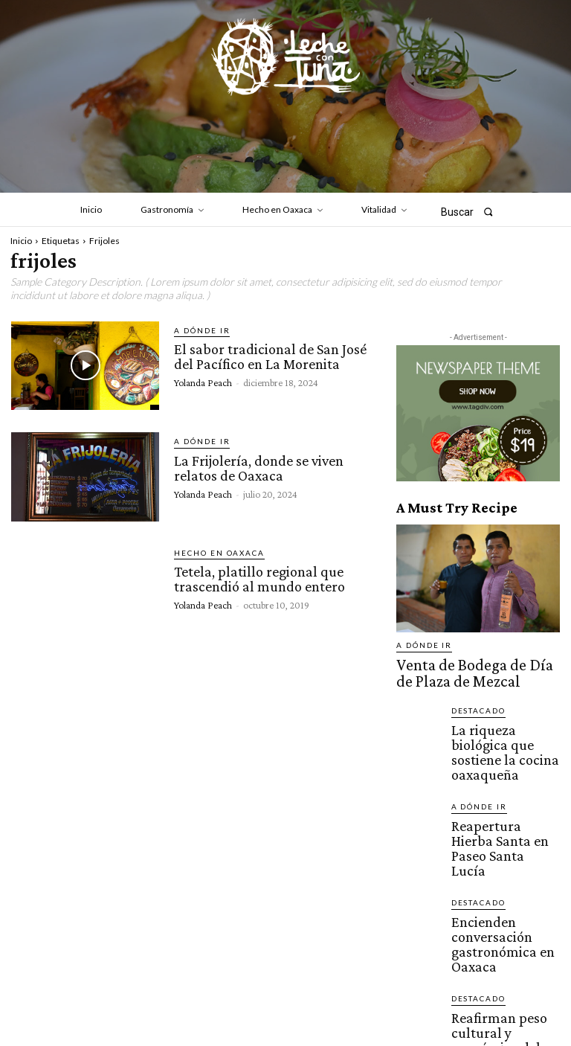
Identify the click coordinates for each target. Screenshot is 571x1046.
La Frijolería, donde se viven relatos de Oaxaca (257, 466)
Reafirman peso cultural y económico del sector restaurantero (504, 912)
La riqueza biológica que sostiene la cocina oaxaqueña (502, 724)
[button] (472, 211)
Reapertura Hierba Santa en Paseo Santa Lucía (503, 786)
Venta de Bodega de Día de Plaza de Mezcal (471, 666)
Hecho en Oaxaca (212, 553)
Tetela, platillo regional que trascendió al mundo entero (257, 577)
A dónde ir (197, 331)
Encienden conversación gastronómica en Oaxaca (503, 847)
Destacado (474, 698)
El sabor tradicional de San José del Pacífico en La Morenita (267, 355)
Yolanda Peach (203, 379)
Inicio (21, 240)
